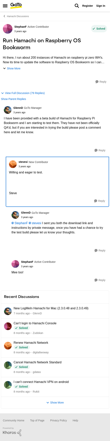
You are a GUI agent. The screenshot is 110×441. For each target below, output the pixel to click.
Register (87, 5)
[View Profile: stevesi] (13, 164)
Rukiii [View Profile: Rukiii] (36, 391)
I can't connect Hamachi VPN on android (41, 382)
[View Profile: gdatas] (8, 365)
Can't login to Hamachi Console (35, 323)
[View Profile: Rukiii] (8, 385)
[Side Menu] (5, 6)
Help (75, 420)
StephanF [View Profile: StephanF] (20, 26)
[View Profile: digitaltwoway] (8, 345)
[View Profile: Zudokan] (8, 326)
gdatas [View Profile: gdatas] (37, 372)
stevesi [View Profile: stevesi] (23, 161)
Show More (12, 68)
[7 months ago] (22, 313)
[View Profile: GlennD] (7, 110)
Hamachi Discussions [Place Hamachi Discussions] (16, 16)
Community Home (13, 420)
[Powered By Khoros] (55, 431)
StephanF (21, 223)
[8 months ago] (22, 333)
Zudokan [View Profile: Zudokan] (38, 332)
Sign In (100, 5)
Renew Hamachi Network (31, 342)
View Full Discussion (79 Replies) (23, 93)
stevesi (36, 223)
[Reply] (101, 81)
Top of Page (37, 420)
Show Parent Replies (13, 99)
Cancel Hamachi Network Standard (38, 362)
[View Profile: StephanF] (7, 29)
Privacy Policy (58, 420)
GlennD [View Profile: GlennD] (18, 107)
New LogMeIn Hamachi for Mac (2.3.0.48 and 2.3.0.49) (51, 308)
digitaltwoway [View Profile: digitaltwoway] (41, 352)
